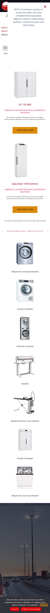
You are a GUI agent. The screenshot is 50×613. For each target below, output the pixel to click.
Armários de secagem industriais (19, 110)
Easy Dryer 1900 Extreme (25, 183)
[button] (47, 6)
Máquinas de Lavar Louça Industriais (25, 496)
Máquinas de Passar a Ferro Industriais (25, 421)
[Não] (44, 605)
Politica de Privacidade (31, 609)
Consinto (14, 609)
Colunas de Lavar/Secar (25, 346)
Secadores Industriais (25, 309)
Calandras (25, 384)
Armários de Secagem (25, 458)
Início (4, 27)
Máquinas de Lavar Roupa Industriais (25, 272)
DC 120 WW (25, 104)
